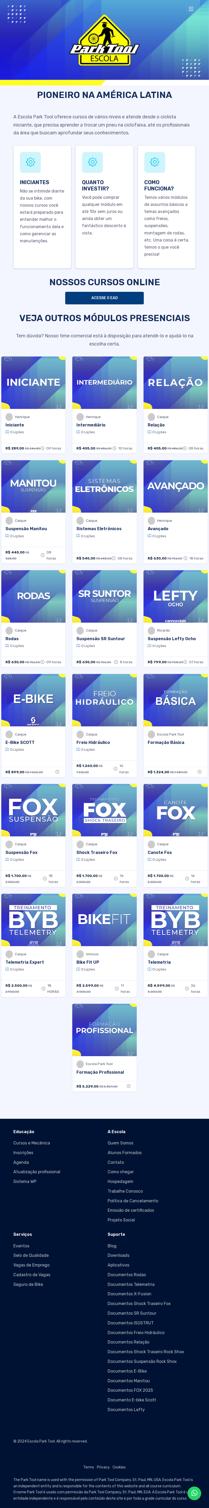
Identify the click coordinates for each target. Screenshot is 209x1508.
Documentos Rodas (127, 1274)
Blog (112, 1245)
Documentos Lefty (126, 1409)
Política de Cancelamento (133, 1200)
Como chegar (121, 1171)
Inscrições (23, 1152)
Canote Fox (160, 852)
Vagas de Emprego (31, 1265)
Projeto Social (121, 1220)
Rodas (12, 638)
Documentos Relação (128, 1342)
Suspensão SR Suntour (100, 638)
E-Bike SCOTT (20, 742)
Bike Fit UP (87, 962)
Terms (88, 1467)
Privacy (103, 1467)
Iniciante (15, 425)
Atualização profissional (36, 1171)
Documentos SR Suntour (132, 1313)
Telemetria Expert (25, 962)
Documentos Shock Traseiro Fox (139, 1303)
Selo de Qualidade (31, 1255)
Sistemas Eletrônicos (99, 528)
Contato (116, 1162)
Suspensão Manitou (26, 528)
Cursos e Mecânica (31, 1142)
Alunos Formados (125, 1152)
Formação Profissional (100, 1072)
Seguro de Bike (28, 1284)
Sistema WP (24, 1181)
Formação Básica (166, 742)
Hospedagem (120, 1181)
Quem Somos (120, 1142)
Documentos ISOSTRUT (131, 1322)
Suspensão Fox (21, 852)
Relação (156, 425)
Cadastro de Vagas (31, 1274)
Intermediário (91, 425)
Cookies (119, 1467)
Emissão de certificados (131, 1210)
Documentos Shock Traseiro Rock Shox (146, 1351)
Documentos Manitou (129, 1380)
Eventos (21, 1245)
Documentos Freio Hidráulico (136, 1332)
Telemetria (159, 962)
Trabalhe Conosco (125, 1191)
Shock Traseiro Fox (96, 852)
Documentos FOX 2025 (130, 1390)
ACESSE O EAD (104, 298)
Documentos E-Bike (127, 1371)
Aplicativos (118, 1265)
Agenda (21, 1162)
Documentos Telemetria (131, 1284)
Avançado (158, 528)
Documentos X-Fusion (129, 1293)
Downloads (118, 1255)
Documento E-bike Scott (132, 1399)
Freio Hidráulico (93, 742)
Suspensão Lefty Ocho (172, 638)
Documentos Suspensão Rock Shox (142, 1361)
